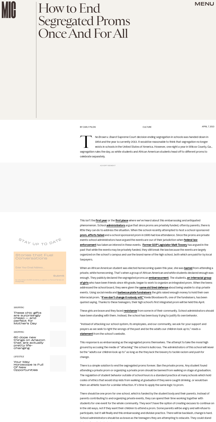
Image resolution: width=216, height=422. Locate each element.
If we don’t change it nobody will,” (123, 297)
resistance (130, 310)
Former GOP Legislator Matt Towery (164, 244)
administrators (115, 225)
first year (101, 220)
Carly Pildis (89, 127)
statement (86, 333)
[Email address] (39, 269)
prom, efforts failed (92, 235)
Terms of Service (55, 281)
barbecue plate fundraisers (134, 292)
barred (188, 268)
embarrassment (159, 277)
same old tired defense (153, 287)
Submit (58, 277)
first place (122, 220)
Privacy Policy (19, 283)
